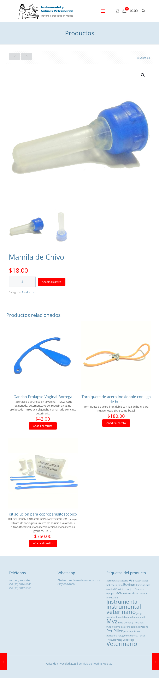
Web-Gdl (107, 663)
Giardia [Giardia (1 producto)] (143, 593)
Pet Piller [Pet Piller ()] (114, 631)
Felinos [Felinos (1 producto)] (127, 593)
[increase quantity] (31, 282)
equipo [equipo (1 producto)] (110, 593)
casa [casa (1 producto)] (148, 585)
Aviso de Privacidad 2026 (61, 663)
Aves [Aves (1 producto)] (145, 580)
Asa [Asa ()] (132, 580)
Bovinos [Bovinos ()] (129, 584)
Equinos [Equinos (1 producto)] (139, 589)
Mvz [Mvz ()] (112, 621)
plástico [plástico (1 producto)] (135, 631)
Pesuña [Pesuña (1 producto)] (144, 626)
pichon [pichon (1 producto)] (127, 631)
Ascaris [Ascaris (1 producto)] (139, 580)
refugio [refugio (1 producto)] (122, 635)
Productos (28, 292)
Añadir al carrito (51, 282)
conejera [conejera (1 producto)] (129, 589)
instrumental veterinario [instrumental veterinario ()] (123, 609)
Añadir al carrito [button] (43, 426)
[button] (143, 75)
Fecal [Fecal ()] (119, 593)
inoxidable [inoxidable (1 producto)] (112, 597)
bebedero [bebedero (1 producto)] (111, 585)
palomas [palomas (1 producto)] (135, 626)
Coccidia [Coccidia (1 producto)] (119, 589)
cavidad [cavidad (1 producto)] (110, 589)
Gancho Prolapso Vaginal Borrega (42, 396)
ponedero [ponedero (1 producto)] (111, 635)
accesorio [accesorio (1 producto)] (123, 580)
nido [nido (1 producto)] (120, 622)
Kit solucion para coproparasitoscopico (43, 514)
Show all (143, 58)
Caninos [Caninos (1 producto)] (140, 585)
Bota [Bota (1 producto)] (120, 585)
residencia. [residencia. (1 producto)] (132, 635)
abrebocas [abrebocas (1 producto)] (112, 580)
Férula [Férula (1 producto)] (134, 593)
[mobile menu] (103, 10)
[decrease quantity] (13, 282)
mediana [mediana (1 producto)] (132, 617)
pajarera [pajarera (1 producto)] (125, 626)
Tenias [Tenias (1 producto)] (142, 635)
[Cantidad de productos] (22, 282)
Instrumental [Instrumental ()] (122, 601)
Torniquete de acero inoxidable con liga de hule (116, 399)
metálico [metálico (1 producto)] (142, 617)
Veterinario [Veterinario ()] (121, 644)
